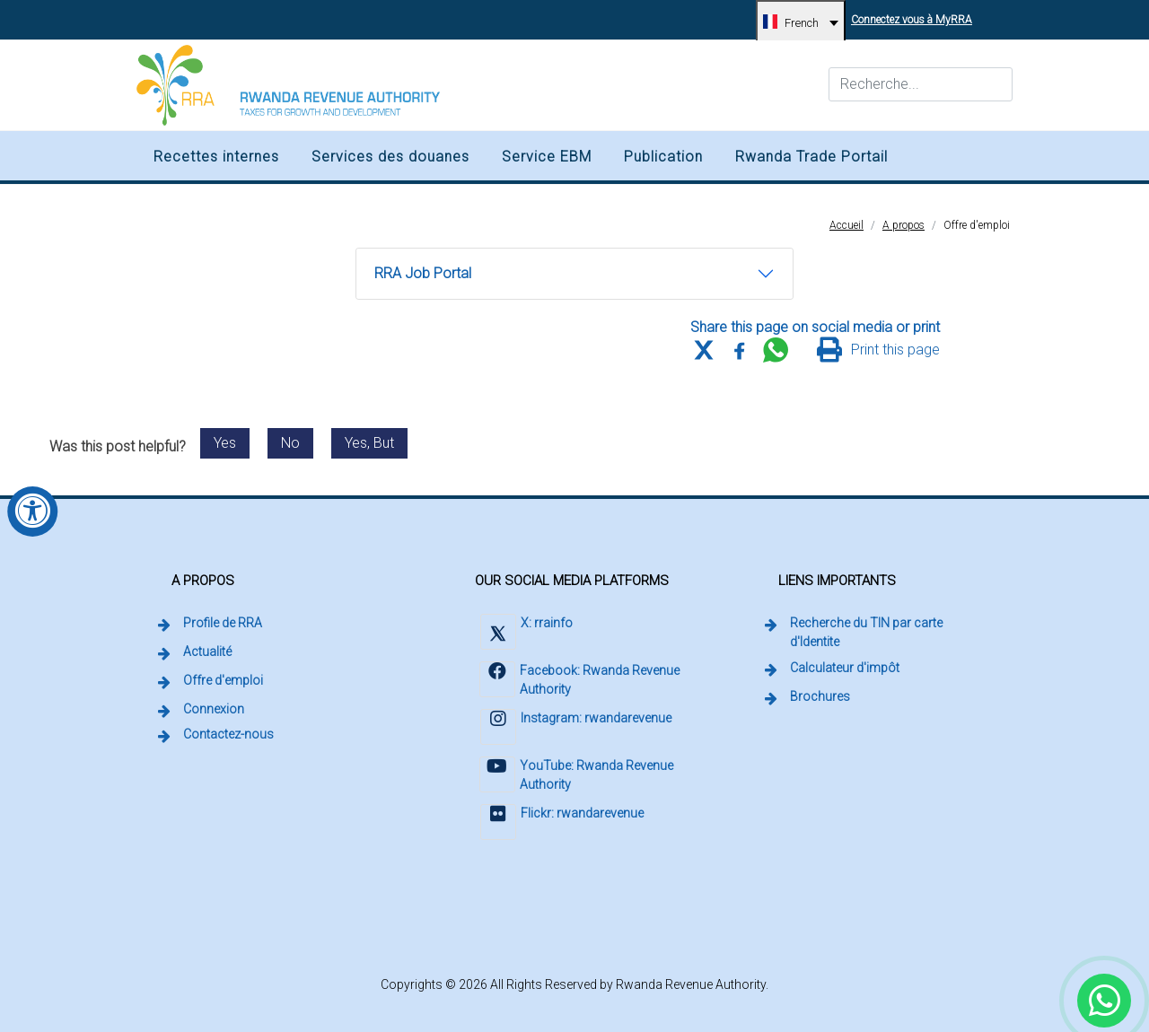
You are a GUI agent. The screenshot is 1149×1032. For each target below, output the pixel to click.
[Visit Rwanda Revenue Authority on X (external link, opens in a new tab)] (525, 634)
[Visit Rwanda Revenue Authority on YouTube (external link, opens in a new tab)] (584, 777)
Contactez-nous (228, 734)
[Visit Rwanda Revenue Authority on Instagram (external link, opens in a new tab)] (575, 729)
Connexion (215, 708)
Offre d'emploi (976, 225)
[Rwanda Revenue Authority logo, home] (288, 85)
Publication (663, 156)
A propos (903, 225)
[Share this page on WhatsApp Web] (775, 350)
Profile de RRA (222, 623)
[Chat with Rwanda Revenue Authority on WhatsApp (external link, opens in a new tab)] (1104, 1001)
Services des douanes (390, 156)
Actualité (207, 651)
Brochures (820, 696)
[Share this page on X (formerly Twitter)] (703, 350)
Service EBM (547, 156)
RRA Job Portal (422, 279)
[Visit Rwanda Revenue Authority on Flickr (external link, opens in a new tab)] (561, 824)
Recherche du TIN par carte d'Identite (893, 632)
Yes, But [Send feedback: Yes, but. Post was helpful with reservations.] (369, 442)
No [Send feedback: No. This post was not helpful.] (290, 442)
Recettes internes (216, 156)
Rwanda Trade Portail (811, 156)
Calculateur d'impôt (844, 667)
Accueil (846, 225)
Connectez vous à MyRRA (914, 13)
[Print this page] (878, 350)
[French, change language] (801, 23)
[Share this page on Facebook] (739, 350)
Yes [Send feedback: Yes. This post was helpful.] (225, 442)
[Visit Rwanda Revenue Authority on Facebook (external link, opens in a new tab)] (584, 681)
